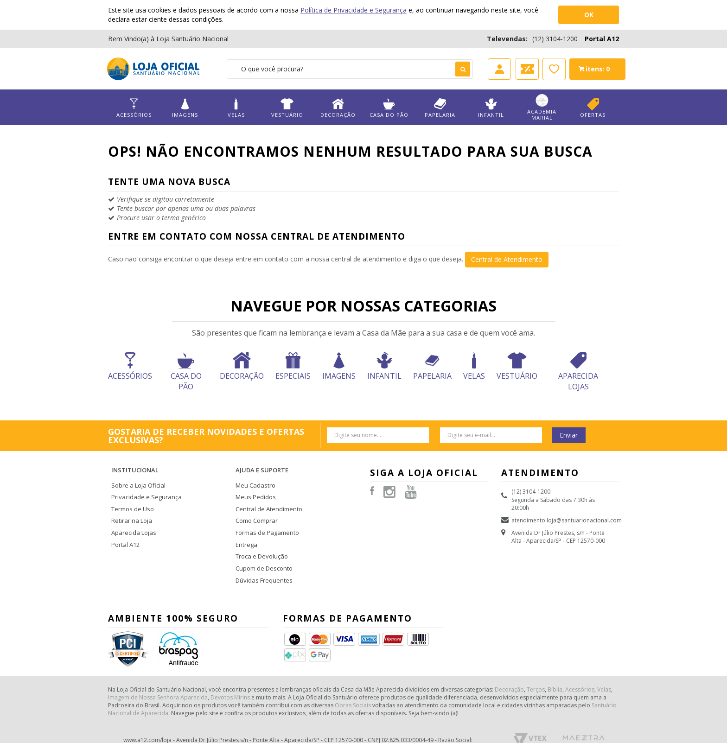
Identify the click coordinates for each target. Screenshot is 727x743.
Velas (236, 107)
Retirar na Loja (130, 509)
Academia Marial (542, 107)
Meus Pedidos (254, 487)
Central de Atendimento (506, 259)
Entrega (245, 531)
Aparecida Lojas (132, 520)
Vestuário (287, 107)
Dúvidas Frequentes (262, 564)
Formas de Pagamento (265, 520)
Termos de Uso (131, 498)
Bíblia (555, 671)
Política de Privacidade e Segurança (353, 10)
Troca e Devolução (260, 542)
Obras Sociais (353, 688)
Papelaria (440, 107)
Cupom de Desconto (263, 553)
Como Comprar (256, 509)
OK (588, 14)
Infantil (491, 107)
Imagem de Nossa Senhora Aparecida (158, 679)
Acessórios (134, 107)
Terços (536, 671)
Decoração (338, 107)
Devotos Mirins (230, 679)
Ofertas (593, 107)
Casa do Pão (389, 107)
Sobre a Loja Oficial (136, 476)
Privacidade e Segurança (143, 487)
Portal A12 (602, 38)
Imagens (185, 107)
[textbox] (350, 69)
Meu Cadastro (254, 476)
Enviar (569, 435)
